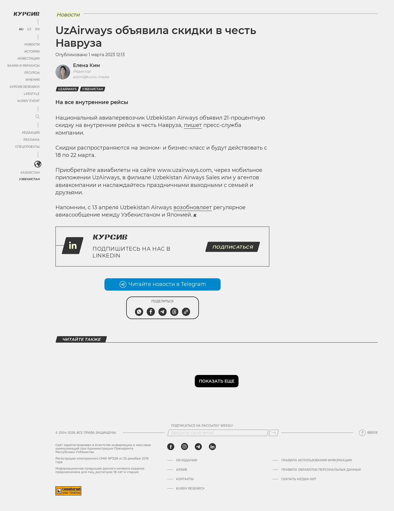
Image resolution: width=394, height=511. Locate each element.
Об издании (186, 460)
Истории (32, 51)
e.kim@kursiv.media (91, 77)
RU (21, 29)
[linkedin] (212, 446)
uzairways (67, 89)
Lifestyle (32, 94)
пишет (193, 125)
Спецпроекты (27, 147)
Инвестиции (29, 59)
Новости (32, 44)
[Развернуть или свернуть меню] (37, 117)
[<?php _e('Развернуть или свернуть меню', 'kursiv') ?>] (37, 164)
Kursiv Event (28, 101)
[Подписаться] (273, 433)
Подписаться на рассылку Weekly (202, 426)
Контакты (185, 479)
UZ (29, 29)
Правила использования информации (316, 460)
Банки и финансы (23, 66)
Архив (181, 470)
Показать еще (216, 381)
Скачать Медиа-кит (298, 479)
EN (37, 29)
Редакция (31, 133)
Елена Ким (86, 65)
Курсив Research (25, 87)
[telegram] (198, 446)
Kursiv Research (190, 488)
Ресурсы (32, 73)
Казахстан (30, 173)
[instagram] (184, 446)
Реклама (31, 140)
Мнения (33, 80)
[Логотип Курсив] (26, 14)
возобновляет (192, 207)
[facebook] (170, 446)
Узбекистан (29, 179)
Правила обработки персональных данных (321, 470)
